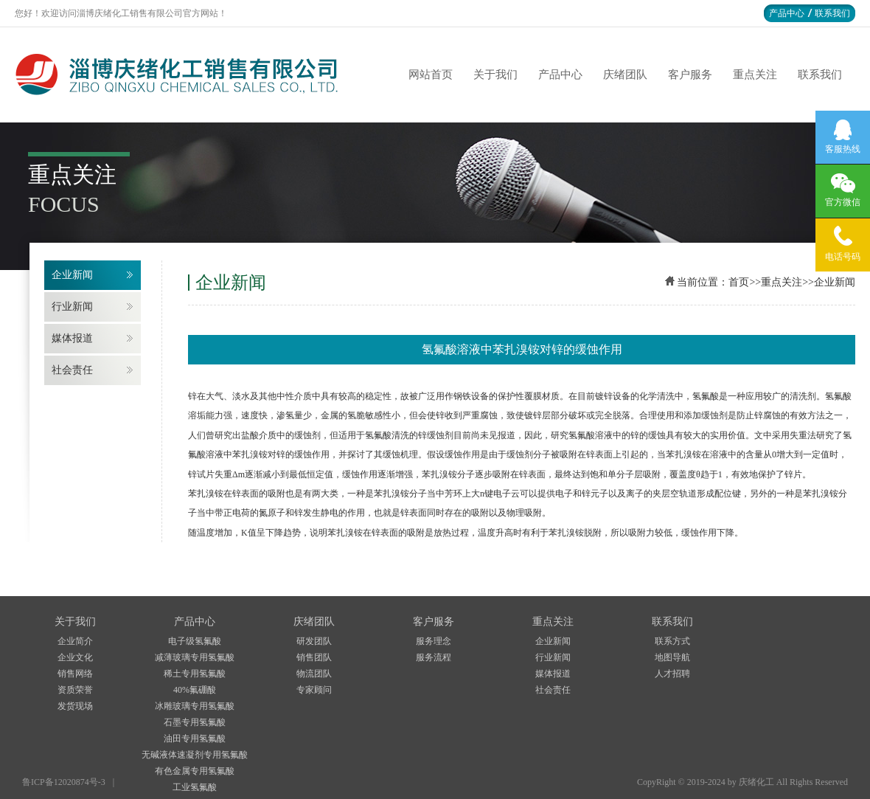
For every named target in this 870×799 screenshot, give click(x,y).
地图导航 (672, 657)
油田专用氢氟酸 (195, 738)
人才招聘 (672, 673)
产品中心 (786, 13)
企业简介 (75, 641)
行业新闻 (72, 306)
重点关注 (755, 74)
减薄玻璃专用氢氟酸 (194, 657)
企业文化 (75, 657)
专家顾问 (314, 690)
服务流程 (433, 657)
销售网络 (75, 673)
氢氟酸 (378, 435)
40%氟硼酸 (194, 690)
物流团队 (314, 673)
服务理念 (433, 641)
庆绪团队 (625, 74)
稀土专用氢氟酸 (195, 673)
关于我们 (495, 74)
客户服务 (690, 74)
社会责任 (72, 370)
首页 (738, 282)
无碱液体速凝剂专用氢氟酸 (195, 755)
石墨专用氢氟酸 (195, 722)
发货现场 (75, 706)
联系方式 (672, 641)
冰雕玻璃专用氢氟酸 (194, 706)
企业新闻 (72, 274)
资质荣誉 (75, 690)
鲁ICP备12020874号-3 (63, 782)
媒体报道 (72, 338)
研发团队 (314, 641)
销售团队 (314, 657)
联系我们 (832, 13)
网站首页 (430, 74)
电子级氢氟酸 (194, 641)
